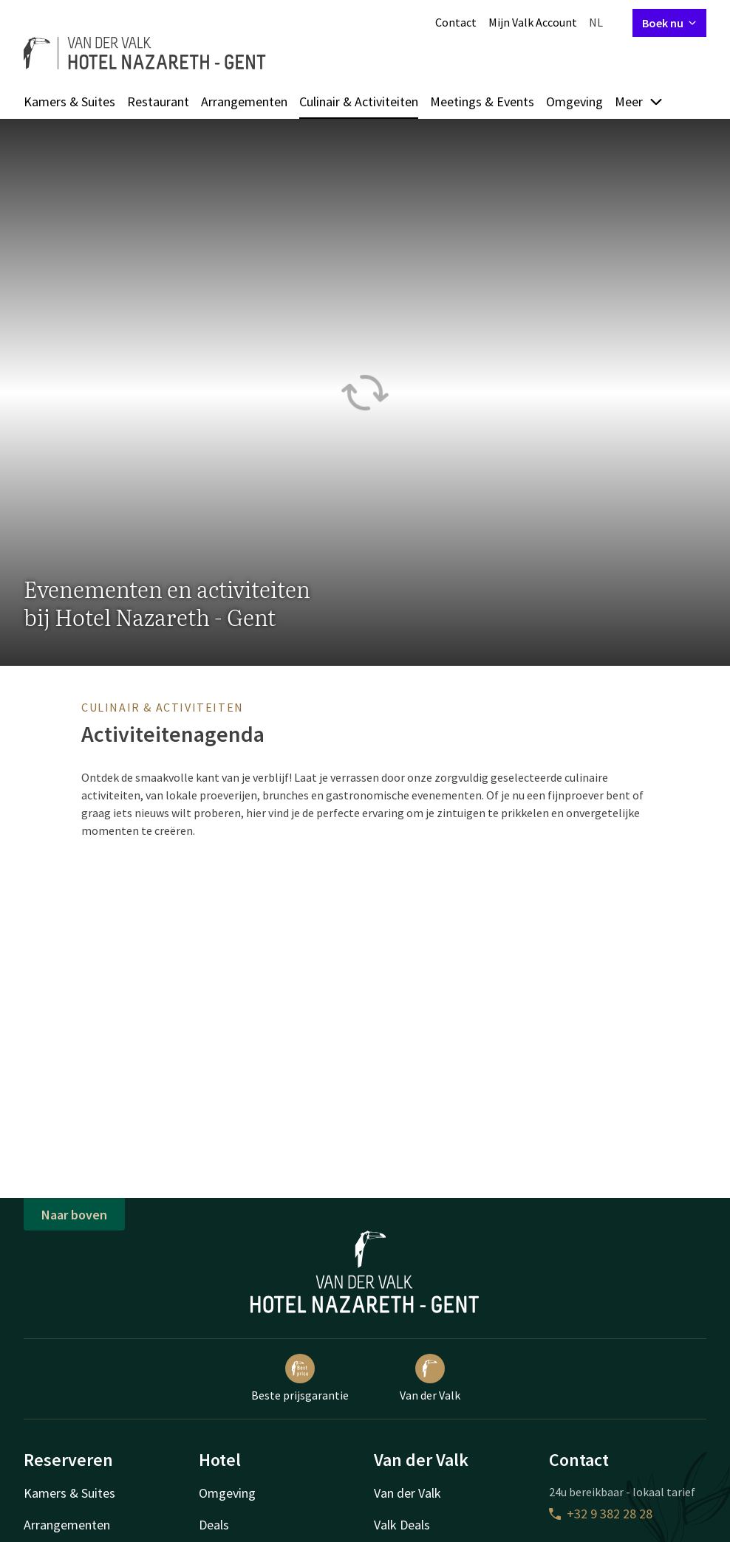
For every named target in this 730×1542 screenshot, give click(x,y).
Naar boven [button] (74, 1214)
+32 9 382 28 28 (600, 1513)
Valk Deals (402, 1524)
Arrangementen (244, 101)
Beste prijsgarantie (300, 1378)
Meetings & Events (482, 101)
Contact (456, 22)
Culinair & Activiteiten (358, 101)
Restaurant (158, 101)
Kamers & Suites (69, 101)
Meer (639, 101)
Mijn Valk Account (532, 22)
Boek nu (669, 23)
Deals (214, 1524)
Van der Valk (430, 1378)
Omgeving (574, 101)
